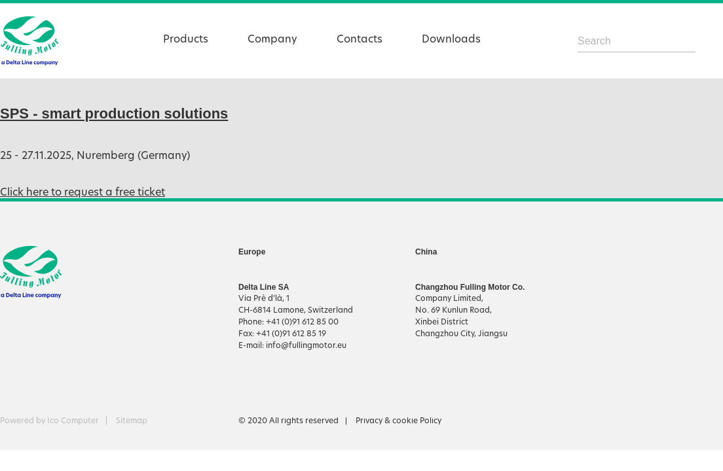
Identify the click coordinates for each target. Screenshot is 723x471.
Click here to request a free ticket (82, 193)
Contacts (359, 40)
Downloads (451, 40)
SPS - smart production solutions (114, 113)
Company (272, 40)
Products (185, 40)
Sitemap (131, 421)
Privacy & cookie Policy (398, 421)
